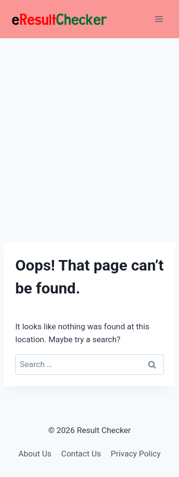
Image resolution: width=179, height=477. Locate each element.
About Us (34, 453)
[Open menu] (159, 18)
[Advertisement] (89, 132)
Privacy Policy (136, 453)
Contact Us (81, 453)
